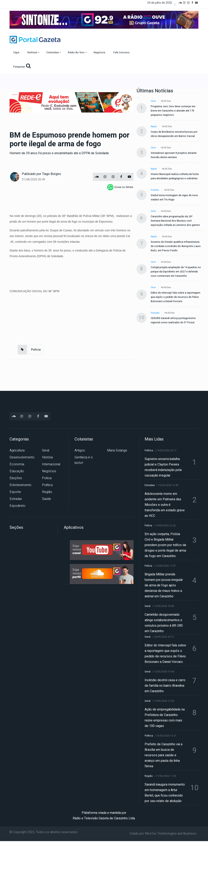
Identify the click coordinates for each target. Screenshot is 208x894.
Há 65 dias (166, 101)
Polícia (36, 349)
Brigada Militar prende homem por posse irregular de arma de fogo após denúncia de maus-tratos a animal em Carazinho (164, 585)
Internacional (51, 464)
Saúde (46, 498)
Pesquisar (22, 66)
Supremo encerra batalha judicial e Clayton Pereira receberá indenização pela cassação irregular (163, 467)
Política (47, 485)
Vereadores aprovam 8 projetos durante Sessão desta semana (174, 155)
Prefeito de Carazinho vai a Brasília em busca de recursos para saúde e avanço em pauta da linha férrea (163, 755)
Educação (155, 312)
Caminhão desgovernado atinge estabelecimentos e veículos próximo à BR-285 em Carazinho (164, 623)
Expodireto (17, 505)
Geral (153, 101)
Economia (17, 464)
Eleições (16, 478)
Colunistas (53, 52)
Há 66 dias (166, 211)
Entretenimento (20, 485)
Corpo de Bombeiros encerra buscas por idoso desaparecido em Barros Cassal (174, 134)
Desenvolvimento (22, 457)
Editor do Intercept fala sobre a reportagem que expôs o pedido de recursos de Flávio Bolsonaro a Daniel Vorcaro (175, 297)
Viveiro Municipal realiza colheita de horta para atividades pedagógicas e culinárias (175, 176)
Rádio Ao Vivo (77, 52)
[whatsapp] (120, 187)
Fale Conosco (121, 52)
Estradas (155, 190)
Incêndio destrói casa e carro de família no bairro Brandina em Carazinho (165, 686)
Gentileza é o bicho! (84, 460)
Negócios (100, 52)
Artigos (80, 450)
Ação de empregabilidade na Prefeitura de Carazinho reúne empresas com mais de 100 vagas (165, 717)
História (47, 457)
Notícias (33, 52)
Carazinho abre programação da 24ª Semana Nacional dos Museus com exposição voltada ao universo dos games (175, 221)
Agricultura (17, 450)
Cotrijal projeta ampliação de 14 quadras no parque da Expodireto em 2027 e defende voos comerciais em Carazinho (176, 272)
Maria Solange (117, 450)
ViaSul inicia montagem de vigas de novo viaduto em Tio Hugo (174, 197)
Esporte (15, 492)
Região (154, 126)
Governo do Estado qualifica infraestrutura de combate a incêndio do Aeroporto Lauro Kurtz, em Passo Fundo (176, 246)
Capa (16, 52)
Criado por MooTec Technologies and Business (163, 833)
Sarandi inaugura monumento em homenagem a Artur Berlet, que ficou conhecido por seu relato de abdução (165, 792)
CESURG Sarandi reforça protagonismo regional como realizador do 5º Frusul (173, 320)
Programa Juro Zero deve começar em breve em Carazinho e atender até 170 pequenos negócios (173, 111)
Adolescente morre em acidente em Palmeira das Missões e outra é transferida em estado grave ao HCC (165, 504)
